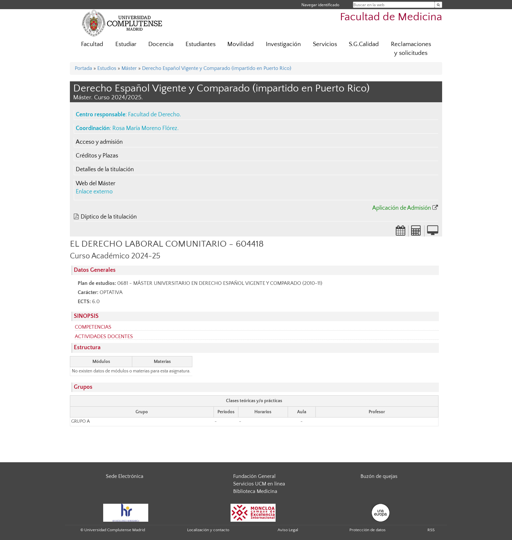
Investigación (283, 44)
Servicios (325, 44)
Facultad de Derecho (154, 114)
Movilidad (240, 44)
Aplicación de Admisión (401, 208)
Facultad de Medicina (391, 17)
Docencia (160, 44)
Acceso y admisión (99, 142)
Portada (83, 68)
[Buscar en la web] (438, 5)
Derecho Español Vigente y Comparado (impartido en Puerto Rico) (216, 68)
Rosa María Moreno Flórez (144, 128)
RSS (431, 530)
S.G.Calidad (364, 44)
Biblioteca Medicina (255, 491)
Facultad (92, 44)
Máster (129, 68)
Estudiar (125, 44)
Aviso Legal (288, 530)
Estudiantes (200, 44)
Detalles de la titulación (105, 169)
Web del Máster (95, 183)
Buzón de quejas (378, 476)
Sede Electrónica (124, 476)
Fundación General (254, 476)
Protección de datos (367, 530)
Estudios (106, 68)
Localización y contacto (208, 530)
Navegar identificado (320, 5)
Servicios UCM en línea (259, 484)
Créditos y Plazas (97, 156)
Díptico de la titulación (109, 217)
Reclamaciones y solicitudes (411, 49)
